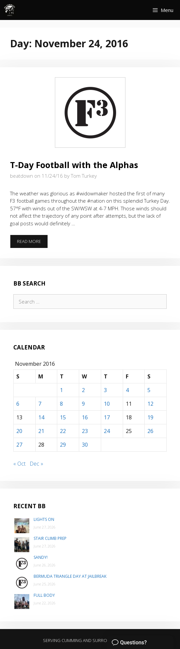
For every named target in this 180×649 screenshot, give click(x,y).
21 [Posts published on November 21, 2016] (41, 431)
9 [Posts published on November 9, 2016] (83, 403)
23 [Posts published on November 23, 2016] (85, 431)
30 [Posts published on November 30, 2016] (85, 444)
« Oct (19, 463)
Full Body (44, 595)
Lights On (44, 519)
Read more (32, 243)
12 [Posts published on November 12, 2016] (150, 403)
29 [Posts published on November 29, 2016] (63, 444)
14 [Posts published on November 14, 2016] (41, 417)
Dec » (36, 463)
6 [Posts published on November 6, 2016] (17, 403)
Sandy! (41, 557)
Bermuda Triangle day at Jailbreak (70, 576)
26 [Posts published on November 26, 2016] (150, 431)
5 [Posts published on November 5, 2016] (148, 390)
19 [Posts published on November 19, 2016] (150, 417)
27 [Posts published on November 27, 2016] (19, 444)
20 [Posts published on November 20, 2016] (19, 431)
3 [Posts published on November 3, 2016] (105, 390)
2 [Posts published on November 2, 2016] (83, 390)
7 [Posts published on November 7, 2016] (39, 403)
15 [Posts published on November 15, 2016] (63, 417)
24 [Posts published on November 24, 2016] (107, 431)
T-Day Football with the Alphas (74, 164)
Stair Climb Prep (50, 538)
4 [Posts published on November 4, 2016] (127, 390)
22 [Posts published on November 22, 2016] (63, 431)
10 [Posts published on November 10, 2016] (107, 403)
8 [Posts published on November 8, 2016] (61, 403)
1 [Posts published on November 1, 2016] (61, 390)
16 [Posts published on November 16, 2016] (85, 417)
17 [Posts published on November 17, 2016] (107, 417)
